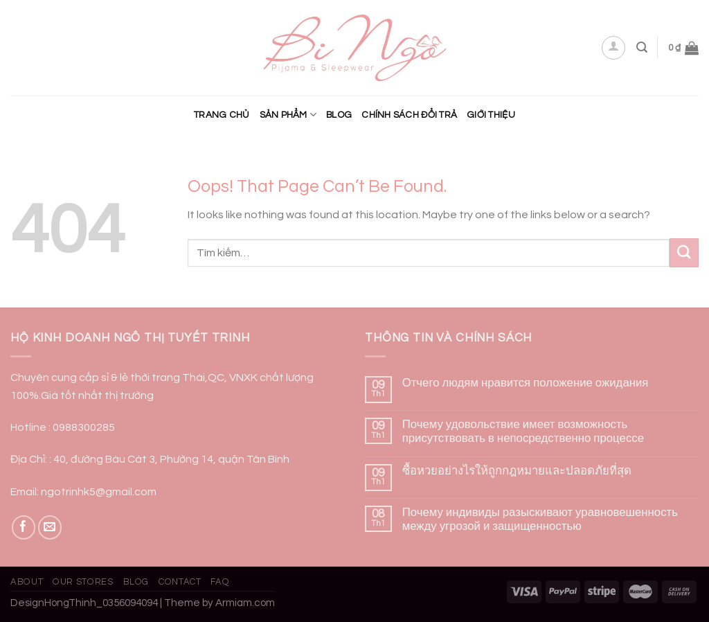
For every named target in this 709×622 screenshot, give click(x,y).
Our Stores (83, 582)
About (26, 582)
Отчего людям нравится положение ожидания (525, 383)
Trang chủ (221, 115)
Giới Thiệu (491, 115)
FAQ (219, 582)
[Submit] (684, 252)
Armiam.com (245, 603)
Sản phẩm (288, 114)
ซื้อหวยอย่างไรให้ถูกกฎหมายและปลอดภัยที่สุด (516, 471)
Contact (180, 582)
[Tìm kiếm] (641, 47)
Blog (339, 115)
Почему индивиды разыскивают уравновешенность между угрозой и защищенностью (540, 519)
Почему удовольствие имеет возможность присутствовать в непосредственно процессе (523, 431)
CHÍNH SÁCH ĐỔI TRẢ (409, 115)
